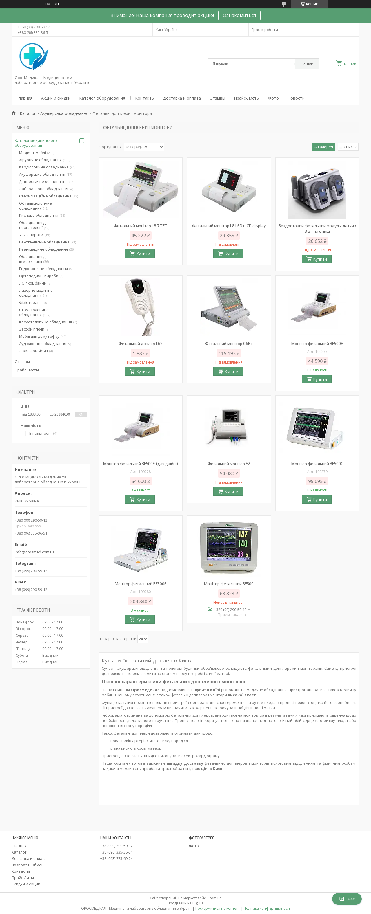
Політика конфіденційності (267, 908)
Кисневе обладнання (38, 215)
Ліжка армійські (33, 350)
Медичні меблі (32, 152)
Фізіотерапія (31, 302)
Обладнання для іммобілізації (34, 259)
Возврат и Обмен (28, 864)
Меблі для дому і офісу (39, 336)
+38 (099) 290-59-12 (116, 845)
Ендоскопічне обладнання (43, 268)
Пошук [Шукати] (307, 64)
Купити (143, 253)
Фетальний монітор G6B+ (229, 343)
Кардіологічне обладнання (44, 167)
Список (350, 146)
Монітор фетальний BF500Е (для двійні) (140, 463)
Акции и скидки (55, 98)
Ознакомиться (239, 15)
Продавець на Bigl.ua (185, 903)
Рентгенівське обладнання (44, 242)
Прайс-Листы (246, 98)
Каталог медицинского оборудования (36, 143)
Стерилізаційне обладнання (45, 196)
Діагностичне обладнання (43, 181)
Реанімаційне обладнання (43, 249)
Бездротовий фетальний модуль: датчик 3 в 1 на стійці (317, 228)
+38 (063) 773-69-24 (116, 858)
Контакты (144, 98)
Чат (347, 899)
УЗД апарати (31, 234)
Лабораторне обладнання (43, 188)
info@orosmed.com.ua (35, 552)
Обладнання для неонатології (34, 225)
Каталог (28, 113)
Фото (273, 98)
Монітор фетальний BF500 (229, 583)
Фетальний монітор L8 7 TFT (140, 225)
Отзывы (217, 98)
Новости (296, 98)
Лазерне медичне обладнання (36, 293)
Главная (24, 98)
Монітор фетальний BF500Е (317, 343)
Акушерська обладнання (64, 113)
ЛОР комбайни (32, 283)
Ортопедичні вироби (38, 275)
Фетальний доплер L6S (141, 343)
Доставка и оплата (182, 98)
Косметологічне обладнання (45, 321)
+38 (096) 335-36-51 (116, 852)
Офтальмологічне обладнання (35, 206)
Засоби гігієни (31, 329)
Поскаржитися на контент (217, 908)
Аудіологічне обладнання (42, 343)
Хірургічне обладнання (40, 159)
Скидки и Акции (26, 884)
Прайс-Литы (23, 877)
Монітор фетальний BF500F (140, 583)
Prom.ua (214, 897)
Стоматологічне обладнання (34, 312)
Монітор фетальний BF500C (317, 463)
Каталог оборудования (102, 98)
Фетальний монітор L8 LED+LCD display (229, 225)
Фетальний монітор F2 (229, 463)
